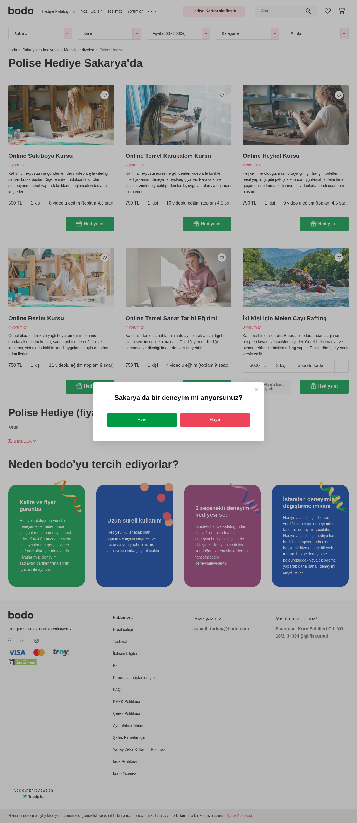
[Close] (256, 389)
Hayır (215, 419)
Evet (142, 419)
